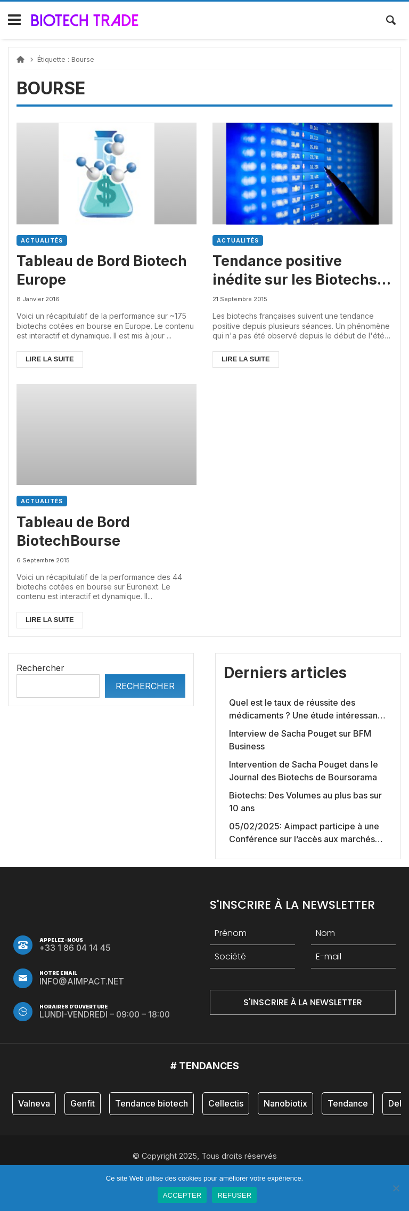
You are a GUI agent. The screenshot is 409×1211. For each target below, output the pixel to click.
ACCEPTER (182, 1195)
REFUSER (234, 1195)
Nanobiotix (285, 1103)
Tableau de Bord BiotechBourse (73, 531)
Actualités (42, 240)
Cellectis (225, 1103)
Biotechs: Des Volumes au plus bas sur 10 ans (305, 801)
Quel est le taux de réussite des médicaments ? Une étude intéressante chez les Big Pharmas (307, 709)
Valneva (34, 1103)
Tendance (348, 1103)
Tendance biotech (151, 1103)
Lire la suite (50, 359)
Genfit (82, 1103)
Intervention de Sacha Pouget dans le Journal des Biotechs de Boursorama (303, 770)
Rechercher (40, 668)
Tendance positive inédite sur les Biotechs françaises (294, 270)
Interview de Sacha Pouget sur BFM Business (300, 740)
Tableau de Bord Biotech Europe (102, 270)
